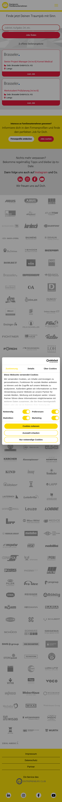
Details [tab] (31, 368)
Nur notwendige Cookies (31, 439)
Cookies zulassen (31, 426)
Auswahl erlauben (31, 433)
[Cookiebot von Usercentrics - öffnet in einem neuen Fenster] (46, 361)
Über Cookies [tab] (50, 368)
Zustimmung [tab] (12, 368)
